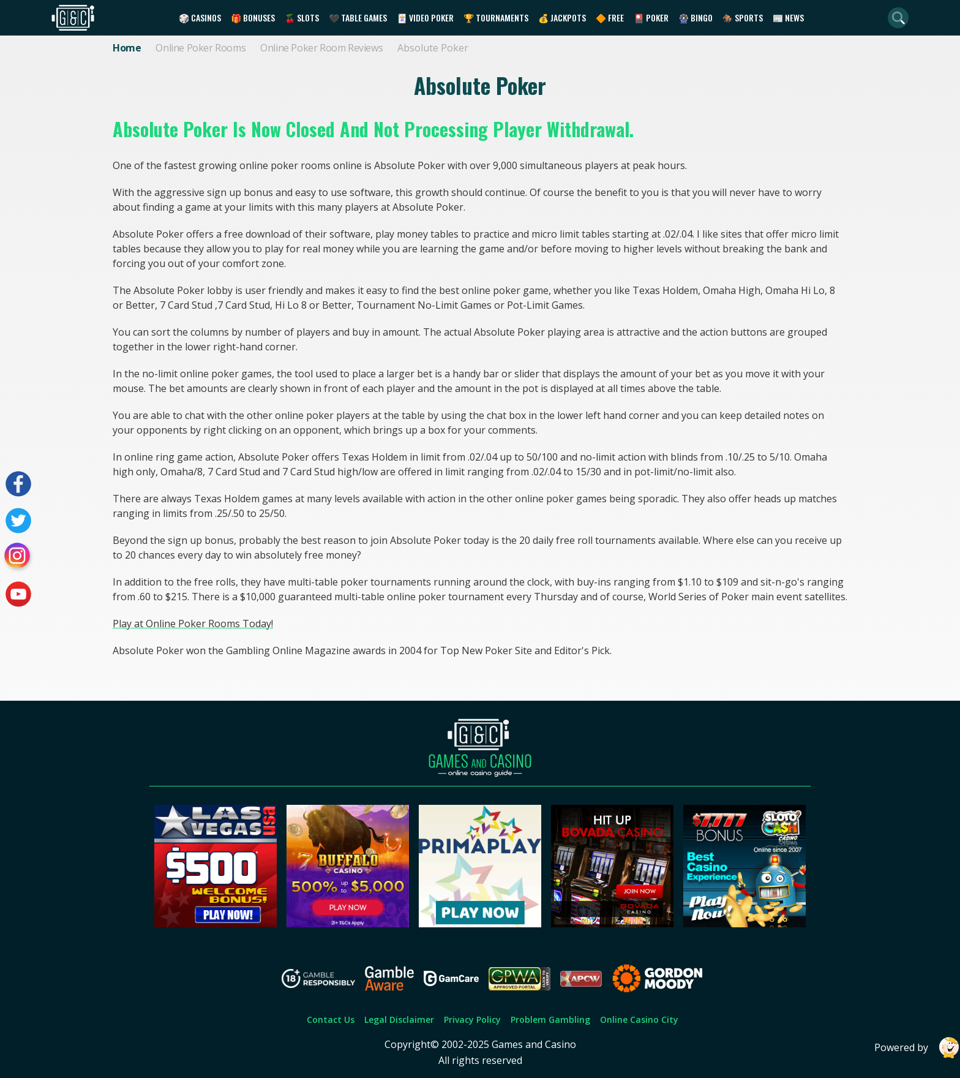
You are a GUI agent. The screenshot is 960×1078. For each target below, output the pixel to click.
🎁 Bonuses (253, 17)
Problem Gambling (550, 1019)
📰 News (788, 17)
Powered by (917, 1047)
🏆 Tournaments (495, 17)
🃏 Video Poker (425, 17)
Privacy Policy (472, 1019)
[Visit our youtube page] (18, 594)
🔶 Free (610, 17)
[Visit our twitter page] (18, 520)
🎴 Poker (651, 17)
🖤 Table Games (358, 17)
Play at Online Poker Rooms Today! (193, 623)
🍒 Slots (302, 17)
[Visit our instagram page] (18, 557)
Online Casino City (639, 1019)
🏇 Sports (742, 17)
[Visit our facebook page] (18, 484)
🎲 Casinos (200, 17)
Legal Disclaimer (399, 1019)
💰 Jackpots (562, 17)
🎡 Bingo (695, 17)
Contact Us (330, 1019)
